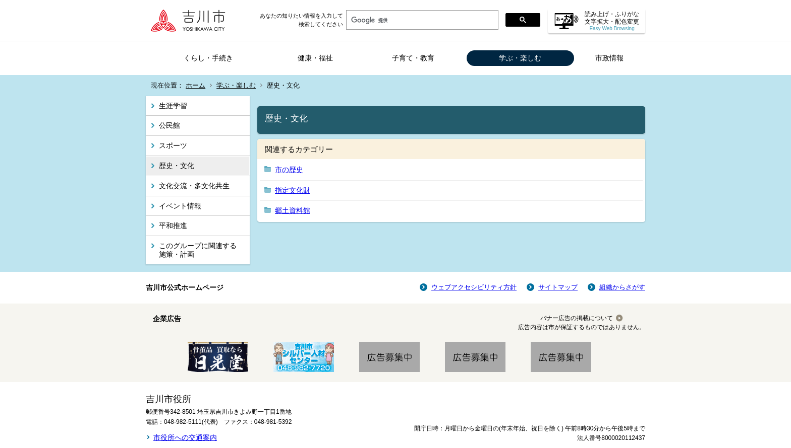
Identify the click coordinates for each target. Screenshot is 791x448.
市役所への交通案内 (185, 437)
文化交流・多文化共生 (194, 186)
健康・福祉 (315, 58)
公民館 (169, 125)
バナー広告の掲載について (576, 318)
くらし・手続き (208, 58)
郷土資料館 (292, 210)
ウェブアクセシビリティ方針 (474, 287)
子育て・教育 (413, 58)
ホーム (195, 85)
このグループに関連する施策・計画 (198, 250)
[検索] (421, 20)
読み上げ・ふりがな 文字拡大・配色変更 (612, 21)
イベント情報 (180, 206)
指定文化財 (292, 190)
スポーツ (173, 145)
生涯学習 (173, 106)
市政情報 (609, 58)
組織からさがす (622, 287)
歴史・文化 (176, 166)
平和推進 (173, 225)
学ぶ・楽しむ (520, 58)
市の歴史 (289, 170)
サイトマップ (558, 287)
